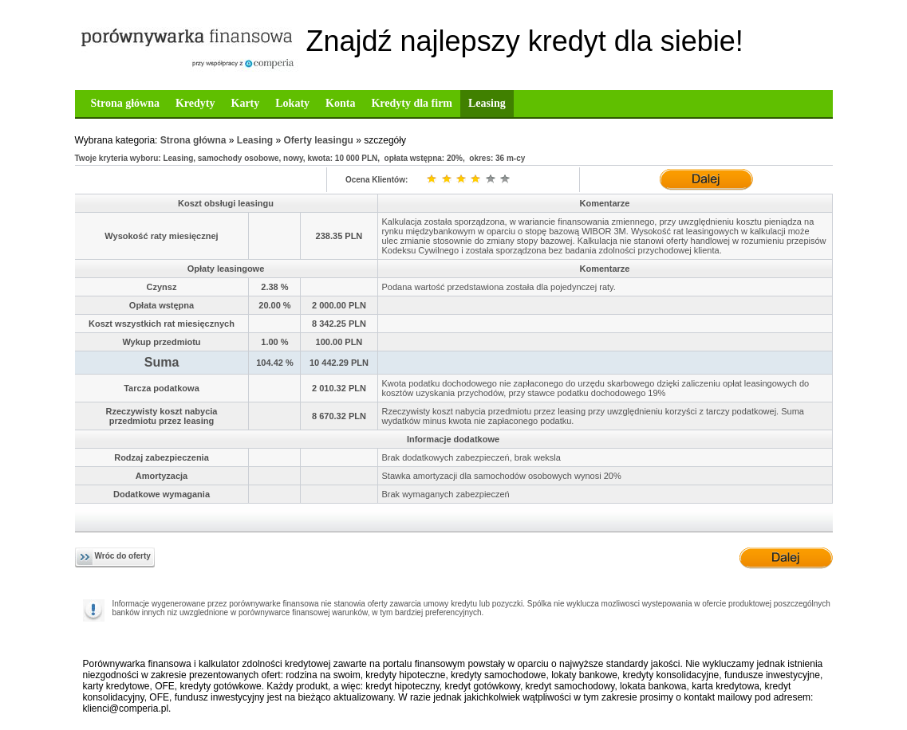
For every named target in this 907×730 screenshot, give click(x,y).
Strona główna (125, 103)
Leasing (487, 103)
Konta (340, 103)
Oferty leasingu (318, 140)
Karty (245, 103)
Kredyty (195, 103)
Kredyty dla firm (411, 103)
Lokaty (292, 103)
